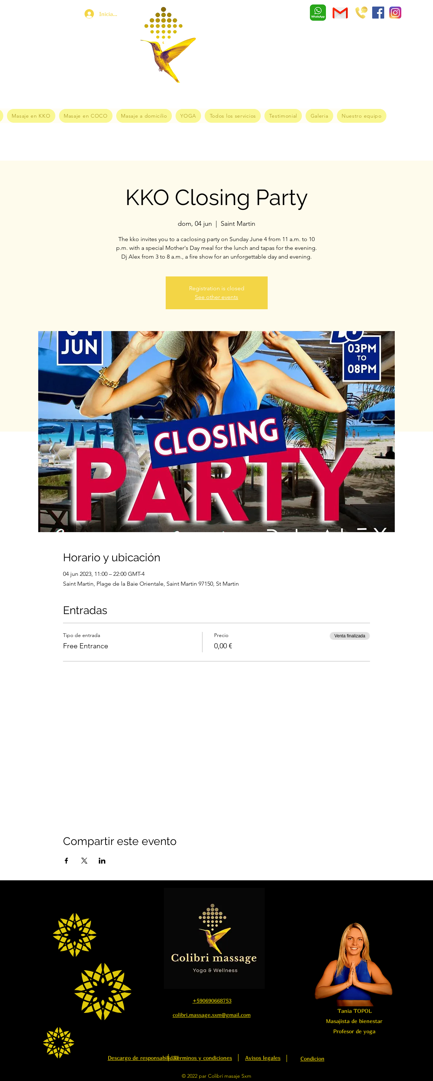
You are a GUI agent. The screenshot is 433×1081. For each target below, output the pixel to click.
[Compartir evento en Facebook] (66, 861)
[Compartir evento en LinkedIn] (102, 861)
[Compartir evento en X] (84, 861)
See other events (216, 297)
